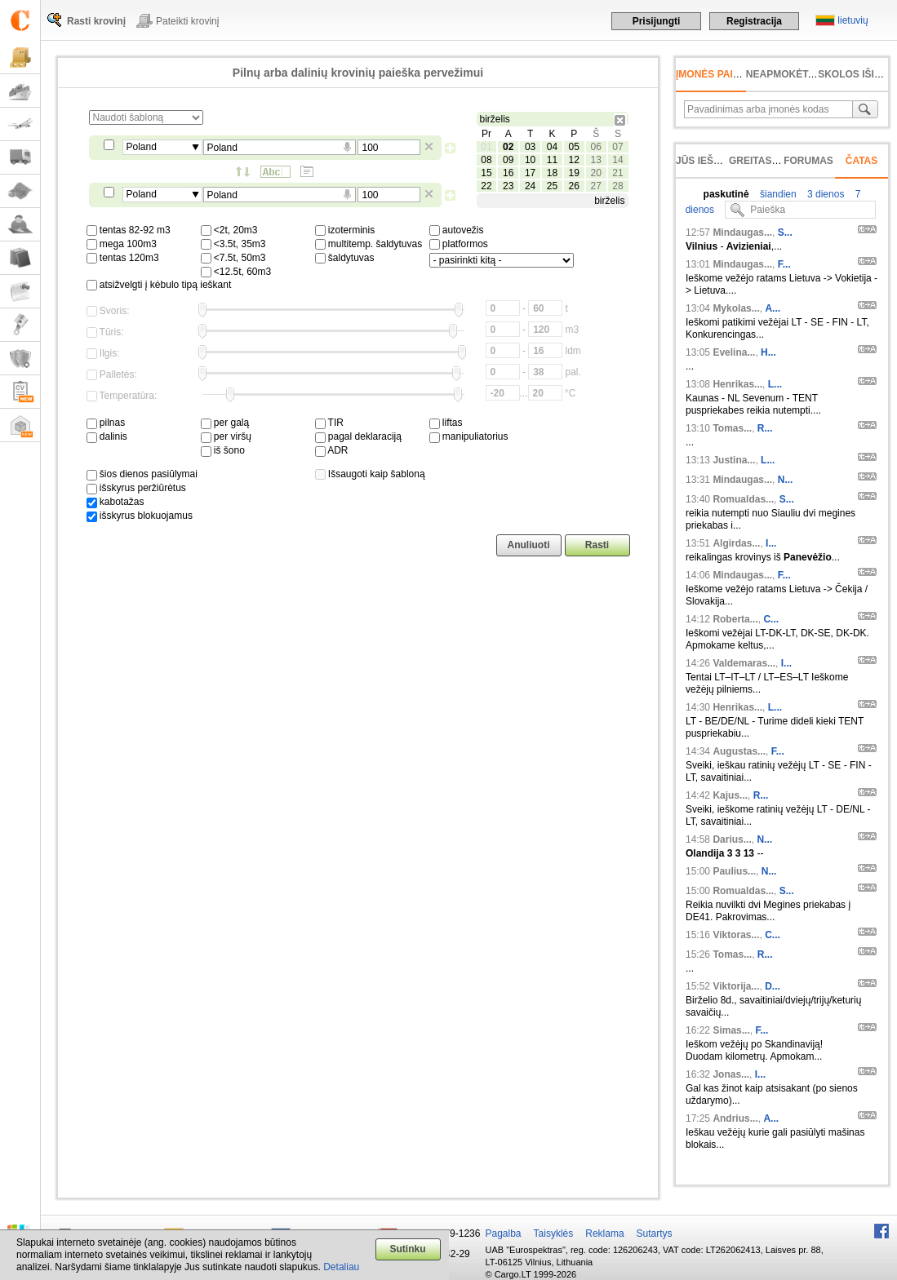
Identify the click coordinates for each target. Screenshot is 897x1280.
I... (771, 543)
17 (530, 173)
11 (552, 160)
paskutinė (726, 194)
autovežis (456, 230)
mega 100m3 (122, 244)
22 (486, 186)
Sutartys (655, 1233)
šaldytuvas (345, 258)
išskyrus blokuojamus (140, 515)
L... (775, 384)
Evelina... (734, 352)
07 (617, 147)
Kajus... (730, 795)
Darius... (732, 839)
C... (771, 619)
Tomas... (732, 428)
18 (552, 173)
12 (574, 160)
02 (508, 147)
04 (552, 147)
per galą (225, 422)
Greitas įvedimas (775, 160)
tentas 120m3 (123, 258)
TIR (329, 422)
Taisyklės (554, 1233)
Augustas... (739, 751)
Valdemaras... (744, 663)
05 (574, 147)
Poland (142, 147)
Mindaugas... (742, 232)
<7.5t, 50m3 (233, 258)
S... (785, 232)
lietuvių (852, 20)
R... (765, 428)
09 (508, 160)
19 (574, 173)
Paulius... (734, 871)
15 (486, 173)
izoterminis (345, 230)
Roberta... (735, 619)
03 (530, 147)
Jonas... (731, 1074)
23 (508, 186)
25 (552, 186)
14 (617, 160)
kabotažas (115, 501)
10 (530, 160)
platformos (458, 244)
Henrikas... (737, 384)
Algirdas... (736, 543)
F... (784, 264)
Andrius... (735, 1118)
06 (595, 147)
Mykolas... (736, 308)
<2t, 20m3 (229, 230)
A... (772, 308)
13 (595, 160)
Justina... (734, 460)
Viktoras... (736, 935)
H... (768, 352)
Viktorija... (736, 986)
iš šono (223, 450)
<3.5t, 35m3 (233, 244)
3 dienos (825, 194)
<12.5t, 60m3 (236, 271)
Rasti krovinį (96, 21)
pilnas (106, 422)
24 (530, 186)
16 (508, 173)
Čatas (862, 160)
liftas (446, 422)
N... (785, 479)
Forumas (808, 160)
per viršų (226, 436)
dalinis (107, 436)
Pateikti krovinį (187, 21)
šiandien (777, 194)
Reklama (604, 1233)
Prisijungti (657, 21)
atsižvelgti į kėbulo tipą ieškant (159, 284)
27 (595, 186)
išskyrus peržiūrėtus (136, 488)
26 (574, 186)
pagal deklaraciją (358, 436)
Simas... (731, 1030)
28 (617, 186)
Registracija (754, 21)
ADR (332, 450)
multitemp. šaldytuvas (369, 244)
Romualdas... (743, 499)
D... (772, 986)
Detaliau (341, 1267)
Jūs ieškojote (714, 160)
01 (486, 147)
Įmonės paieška (718, 74)
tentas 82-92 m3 (129, 230)
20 (595, 173)
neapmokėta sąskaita (806, 74)
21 (617, 173)
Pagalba (504, 1233)
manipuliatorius (468, 436)
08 (486, 160)
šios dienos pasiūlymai (142, 474)
